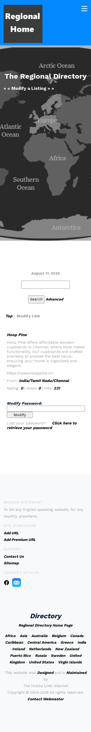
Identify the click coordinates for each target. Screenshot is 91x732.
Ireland (18, 649)
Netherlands (40, 649)
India (81, 642)
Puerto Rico (20, 655)
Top (8, 316)
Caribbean (14, 642)
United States (41, 662)
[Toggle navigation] (84, 8)
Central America (41, 642)
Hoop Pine (17, 334)
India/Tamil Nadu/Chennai (44, 380)
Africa (10, 636)
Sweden (58, 655)
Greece (66, 642)
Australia (39, 636)
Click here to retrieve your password (42, 425)
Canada (76, 636)
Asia (23, 636)
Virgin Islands (70, 662)
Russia (41, 655)
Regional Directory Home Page (45, 625)
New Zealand (67, 649)
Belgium (59, 636)
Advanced (54, 299)
